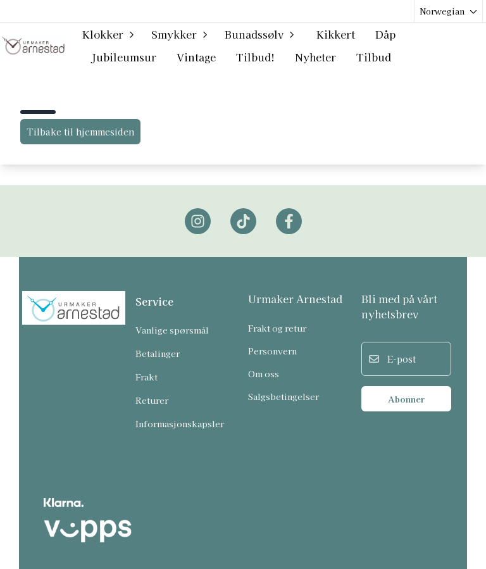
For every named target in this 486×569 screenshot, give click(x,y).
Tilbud (373, 57)
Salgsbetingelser (283, 396)
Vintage (196, 57)
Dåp (385, 34)
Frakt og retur (277, 328)
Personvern (272, 350)
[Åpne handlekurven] (473, 46)
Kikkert (335, 34)
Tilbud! (255, 57)
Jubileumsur (123, 57)
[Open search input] (428, 46)
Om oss (263, 373)
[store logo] (33, 45)
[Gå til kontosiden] (450, 46)
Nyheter (315, 57)
